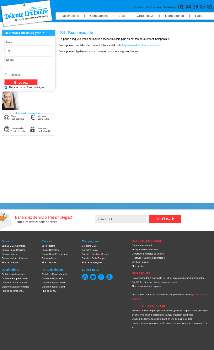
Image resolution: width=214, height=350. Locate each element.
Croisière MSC (89, 246)
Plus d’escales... (50, 262)
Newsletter (169, 7)
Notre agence (174, 15)
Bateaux (7, 241)
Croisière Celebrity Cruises (95, 254)
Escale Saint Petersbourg (55, 254)
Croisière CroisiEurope (93, 258)
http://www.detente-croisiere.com (141, 45)
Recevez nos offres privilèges (26, 87)
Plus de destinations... (13, 291)
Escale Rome (48, 246)
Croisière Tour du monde (14, 282)
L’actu (199, 15)
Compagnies (99, 15)
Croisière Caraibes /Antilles (15, 286)
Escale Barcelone (51, 250)
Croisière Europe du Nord (15, 278)
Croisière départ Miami (53, 286)
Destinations (70, 15)
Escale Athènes (50, 258)
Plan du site (138, 266)
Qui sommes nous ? (142, 245)
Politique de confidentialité (145, 249)
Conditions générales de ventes (148, 253)
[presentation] (35, 100)
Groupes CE (145, 15)
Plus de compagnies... (93, 262)
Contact (138, 7)
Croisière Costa (90, 250)
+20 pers (14, 74)
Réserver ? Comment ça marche (148, 258)
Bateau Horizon (9, 254)
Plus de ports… (49, 291)
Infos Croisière (153, 7)
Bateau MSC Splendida (13, 246)
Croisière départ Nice (52, 278)
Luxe (122, 15)
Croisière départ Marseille (55, 274)
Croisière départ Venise (53, 282)
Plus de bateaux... (11, 262)
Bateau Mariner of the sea (15, 258)
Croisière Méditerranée (13, 274)
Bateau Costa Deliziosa (13, 250)
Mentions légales (140, 262)
